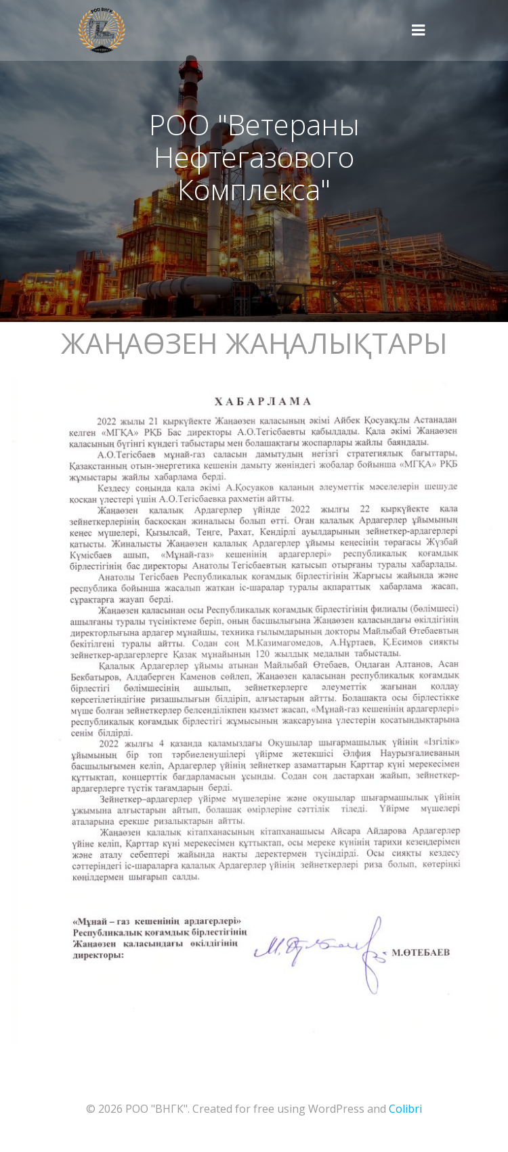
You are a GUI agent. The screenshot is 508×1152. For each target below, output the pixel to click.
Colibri (405, 1108)
